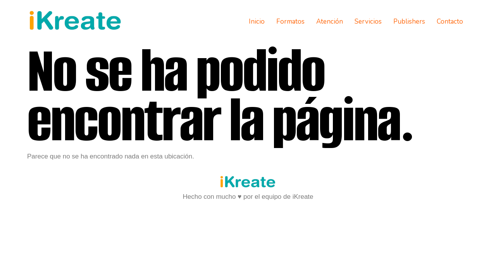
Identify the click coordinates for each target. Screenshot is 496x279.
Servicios (368, 21)
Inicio (257, 21)
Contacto (450, 21)
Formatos (290, 21)
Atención (329, 21)
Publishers (409, 21)
